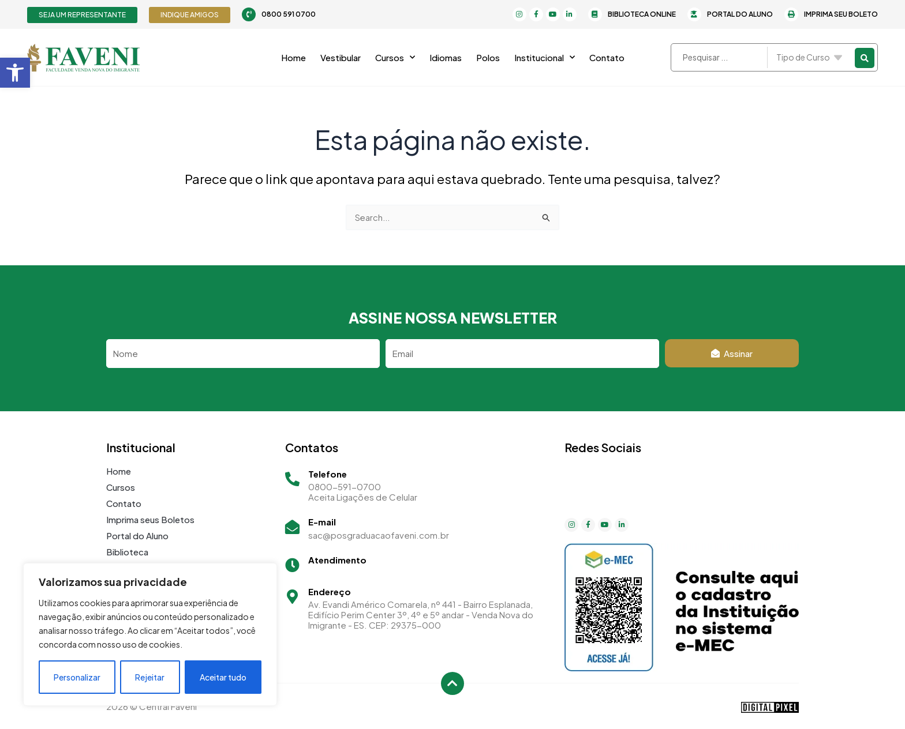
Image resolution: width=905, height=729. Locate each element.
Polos (488, 57)
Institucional (544, 57)
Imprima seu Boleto (841, 14)
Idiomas (445, 57)
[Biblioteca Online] (595, 14)
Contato (606, 57)
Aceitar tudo (223, 677)
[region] (150, 634)
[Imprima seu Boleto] (791, 14)
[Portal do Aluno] (694, 14)
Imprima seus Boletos (150, 519)
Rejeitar (149, 677)
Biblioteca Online (642, 14)
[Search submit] (864, 57)
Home (293, 57)
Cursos (395, 57)
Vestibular (340, 57)
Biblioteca (127, 551)
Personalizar (77, 677)
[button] (15, 73)
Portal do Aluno (740, 14)
